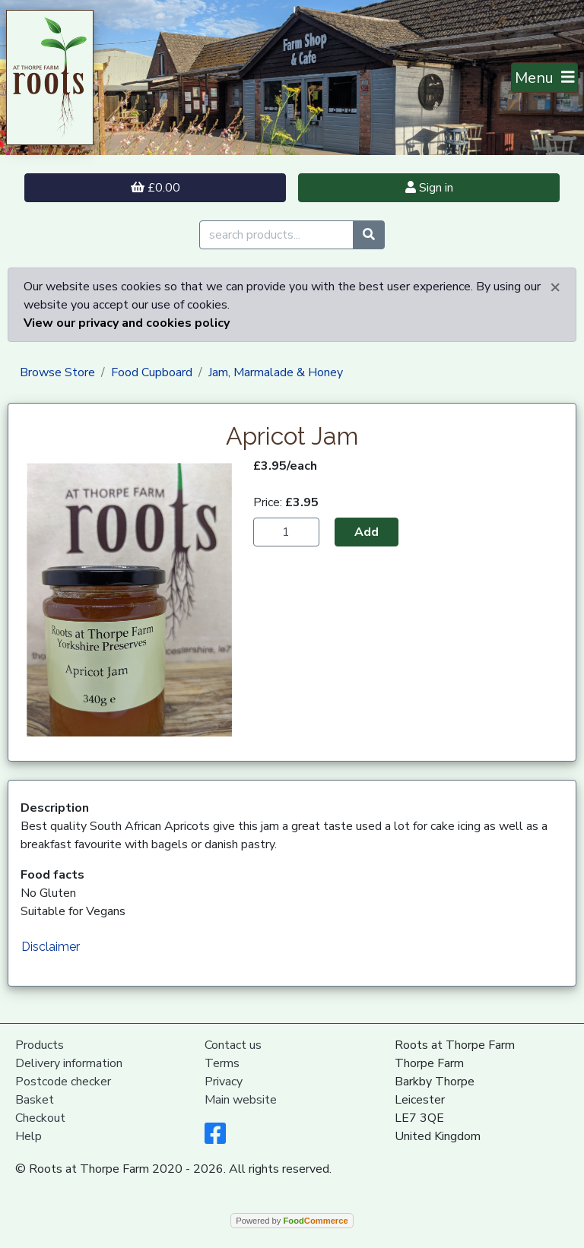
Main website (241, 1099)
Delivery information (68, 1063)
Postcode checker (63, 1081)
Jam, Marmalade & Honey (275, 372)
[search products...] (276, 234)
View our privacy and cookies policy (127, 323)
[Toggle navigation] (545, 77)
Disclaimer (50, 946)
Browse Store (57, 372)
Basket (34, 1099)
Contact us (233, 1045)
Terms (222, 1063)
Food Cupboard (151, 372)
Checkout (40, 1118)
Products (39, 1045)
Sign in (429, 187)
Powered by (292, 1220)
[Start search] (369, 234)
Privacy (224, 1081)
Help (28, 1136)
